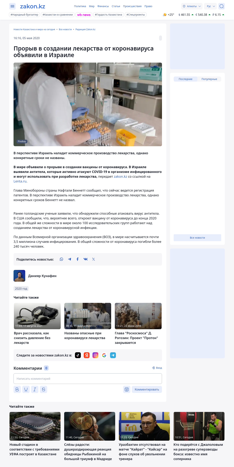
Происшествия (132, 6)
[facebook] (77, 259)
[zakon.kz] (32, 6)
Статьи (116, 6)
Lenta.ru (20, 181)
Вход (159, 367)
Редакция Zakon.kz (85, 29)
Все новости (65, 29)
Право (148, 6)
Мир (92, 6)
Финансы (103, 6)
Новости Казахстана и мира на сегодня (34, 29)
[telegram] (69, 259)
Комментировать (147, 389)
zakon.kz (120, 176)
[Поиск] (221, 6)
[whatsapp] (61, 259)
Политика (80, 6)
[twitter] (93, 259)
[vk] (85, 259)
